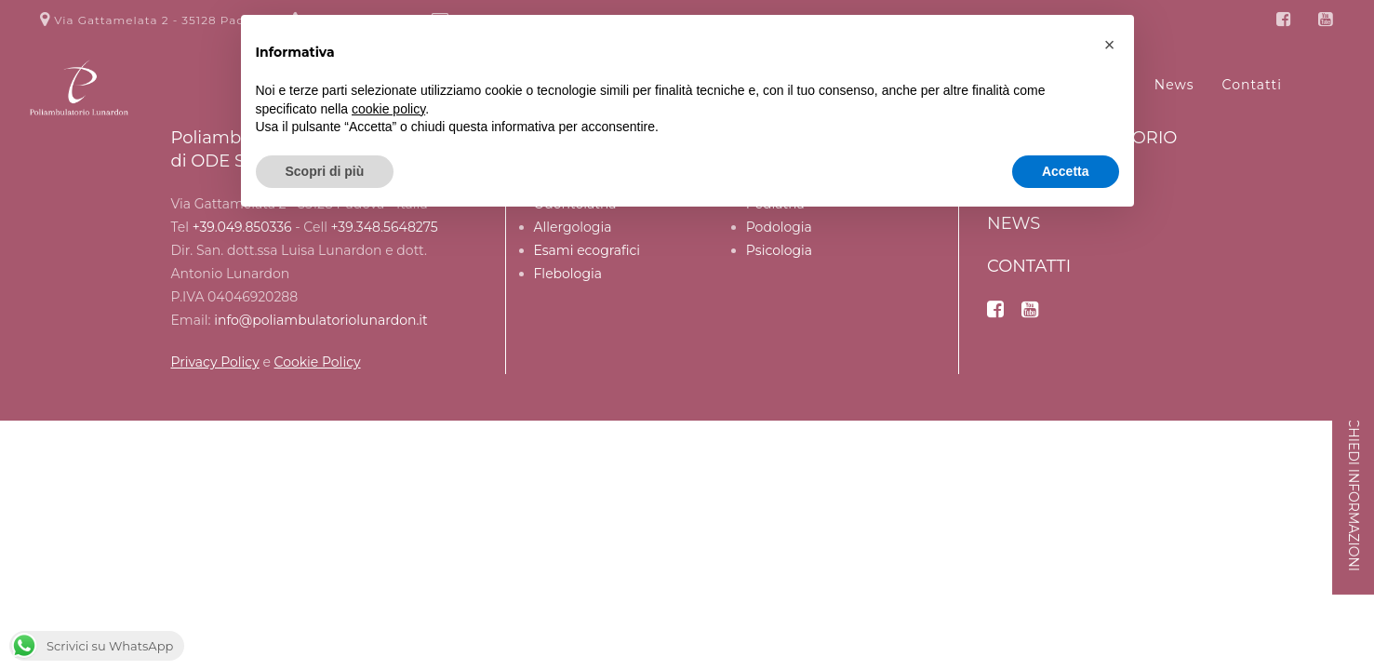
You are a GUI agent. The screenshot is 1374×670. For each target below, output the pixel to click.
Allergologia (573, 227)
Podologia (779, 227)
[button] (1110, 45)
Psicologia (779, 250)
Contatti (1029, 266)
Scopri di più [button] (325, 171)
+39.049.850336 (242, 227)
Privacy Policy (215, 362)
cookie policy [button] (388, 108)
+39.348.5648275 (384, 227)
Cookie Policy (317, 362)
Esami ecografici (587, 250)
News (1013, 223)
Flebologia (568, 273)
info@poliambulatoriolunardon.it (321, 320)
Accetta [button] (1065, 171)
